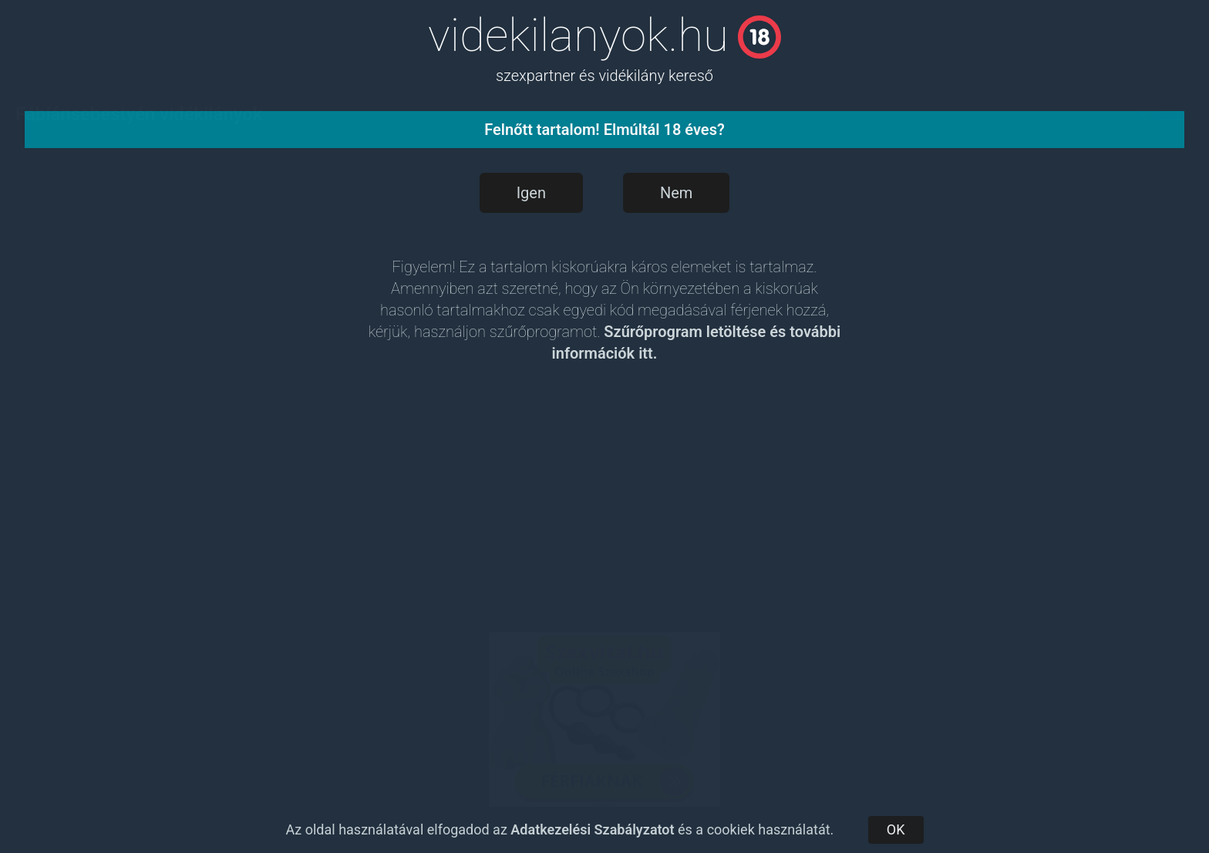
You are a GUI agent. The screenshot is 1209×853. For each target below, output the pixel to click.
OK (896, 829)
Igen (531, 193)
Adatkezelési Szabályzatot (592, 829)
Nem (676, 193)
